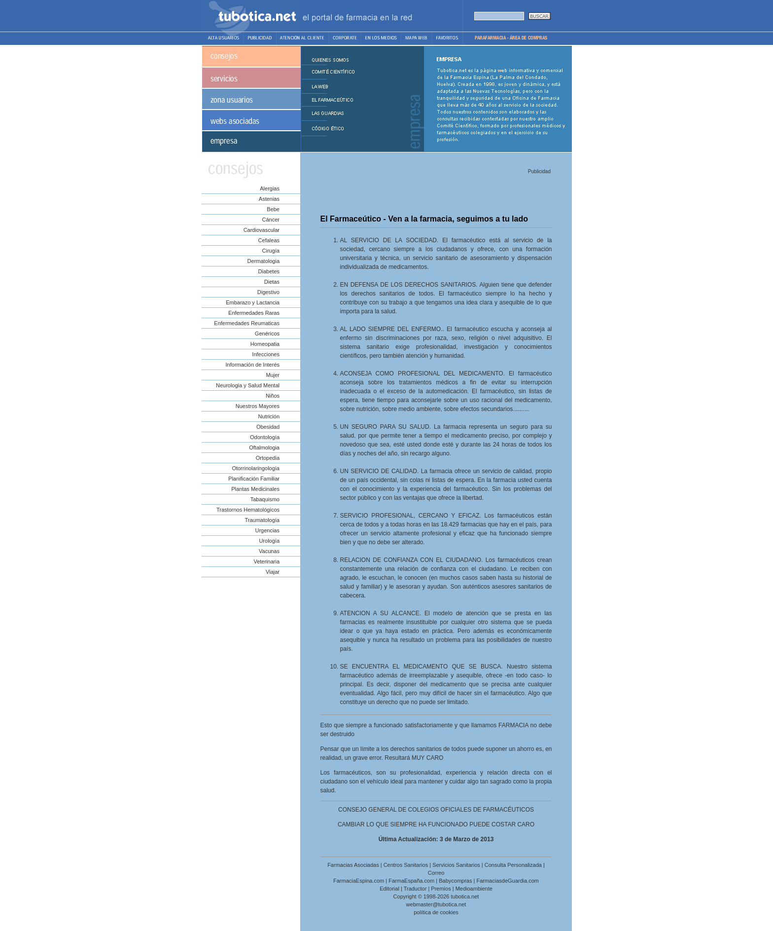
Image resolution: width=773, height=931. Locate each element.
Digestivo (268, 292)
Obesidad (268, 427)
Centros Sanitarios (406, 865)
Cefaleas (269, 240)
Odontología (265, 437)
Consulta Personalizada (513, 865)
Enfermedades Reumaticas (247, 323)
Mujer (273, 375)
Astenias (269, 199)
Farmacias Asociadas (353, 865)
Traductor (415, 889)
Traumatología (262, 520)
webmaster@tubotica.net (436, 904)
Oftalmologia (264, 447)
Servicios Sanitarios (456, 865)
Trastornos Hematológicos (248, 510)
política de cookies (436, 912)
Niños (273, 396)
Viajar (273, 572)
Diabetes (269, 271)
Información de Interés (253, 365)
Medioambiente (474, 889)
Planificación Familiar (254, 479)
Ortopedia (268, 458)
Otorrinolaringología (256, 468)
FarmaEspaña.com (411, 881)
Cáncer (271, 220)
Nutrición (269, 416)
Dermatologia (263, 261)
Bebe (273, 209)
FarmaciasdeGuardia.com (507, 881)
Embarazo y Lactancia (253, 302)
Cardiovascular (262, 230)
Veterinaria (266, 561)
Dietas (272, 282)
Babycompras (455, 881)
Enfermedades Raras (254, 313)
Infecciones (266, 354)
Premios (441, 889)
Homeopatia (265, 344)
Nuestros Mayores (258, 406)
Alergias (270, 188)
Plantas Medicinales (255, 489)
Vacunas (269, 551)
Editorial (389, 889)
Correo (436, 873)
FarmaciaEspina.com (358, 881)
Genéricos (267, 333)
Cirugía (271, 251)
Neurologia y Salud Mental (248, 385)
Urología (269, 541)
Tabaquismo (265, 499)
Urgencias (267, 530)
